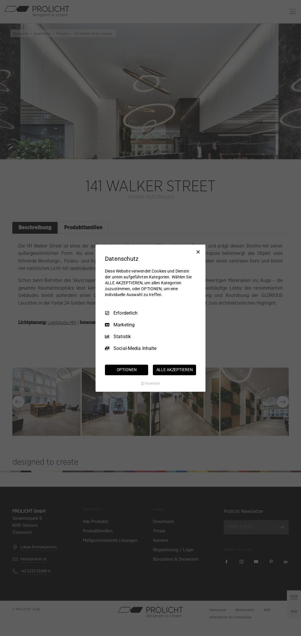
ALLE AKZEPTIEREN (174, 369)
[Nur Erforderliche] (198, 251)
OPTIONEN (127, 369)
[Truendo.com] (150, 383)
